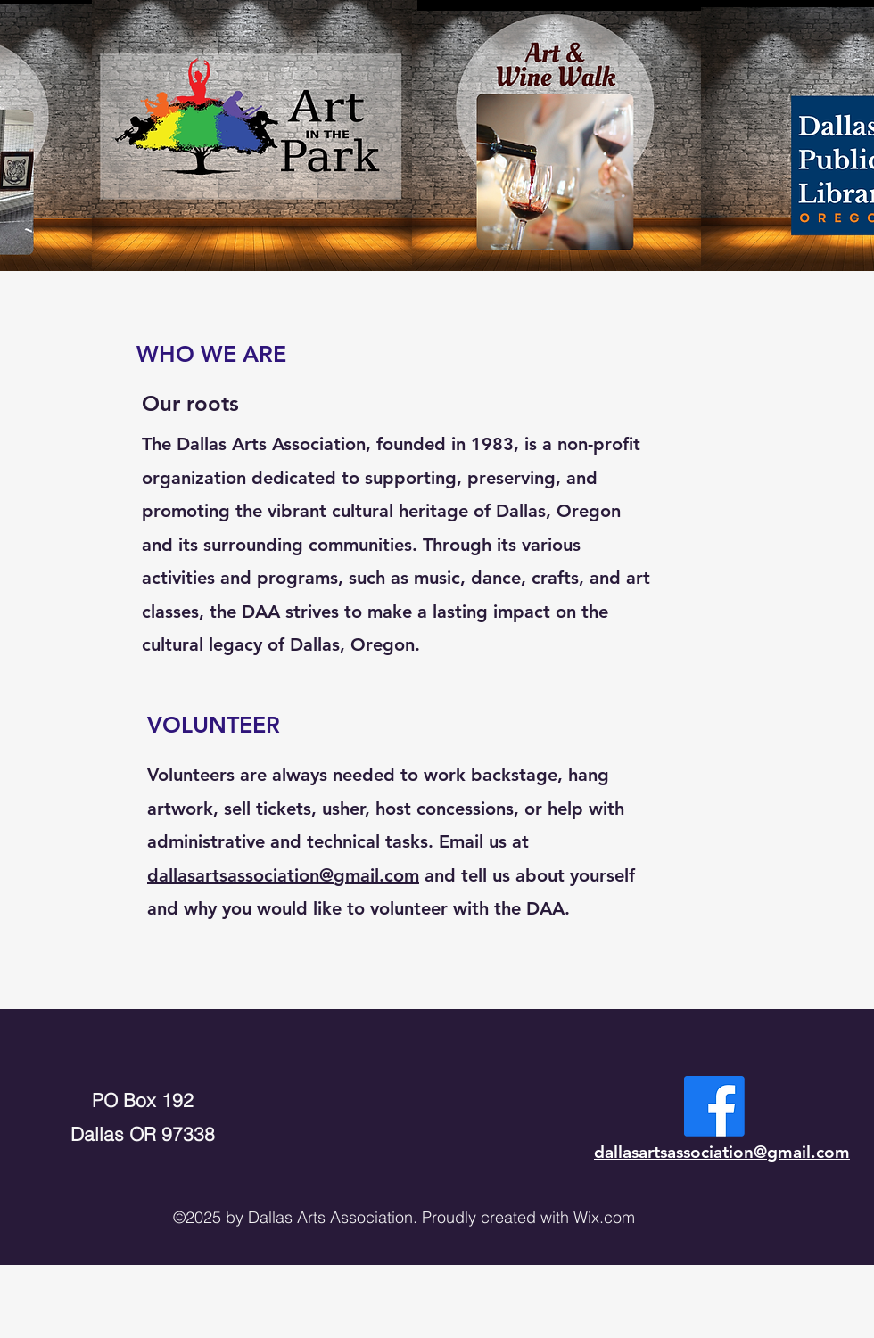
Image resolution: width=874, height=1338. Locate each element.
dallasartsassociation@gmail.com (283, 875)
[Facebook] (714, 1106)
